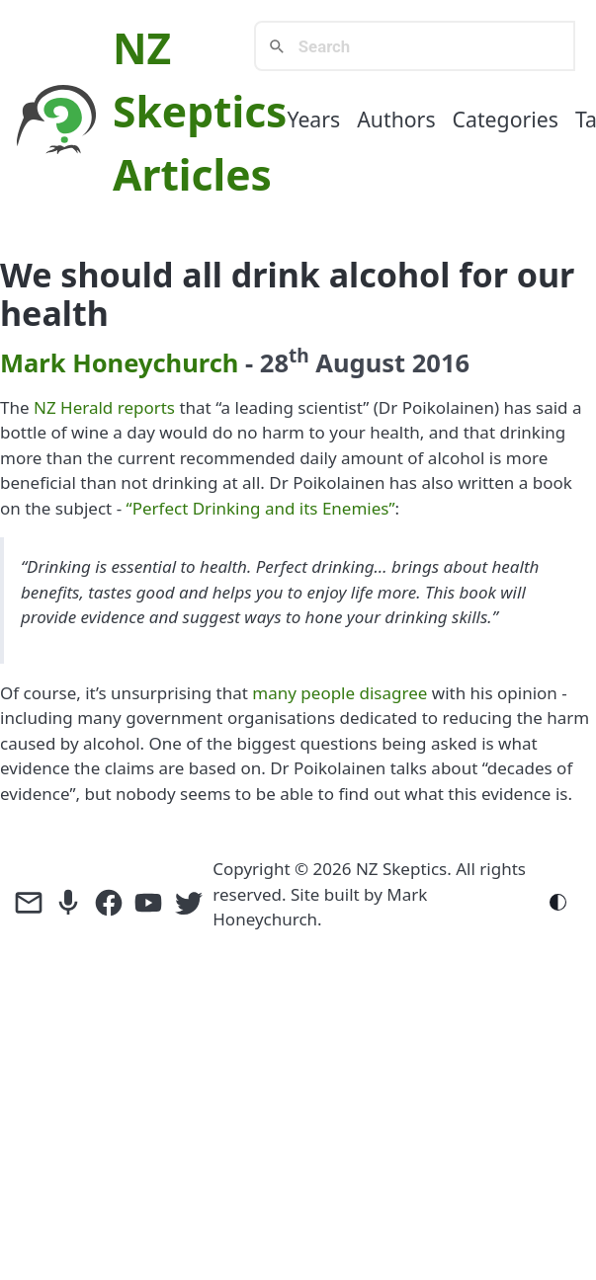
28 (284, 362)
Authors (396, 119)
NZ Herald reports (104, 407)
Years (313, 119)
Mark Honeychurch (119, 362)
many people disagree (339, 692)
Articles (192, 174)
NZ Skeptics (401, 868)
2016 (440, 362)
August (360, 362)
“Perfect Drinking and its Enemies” (261, 508)
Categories (505, 119)
